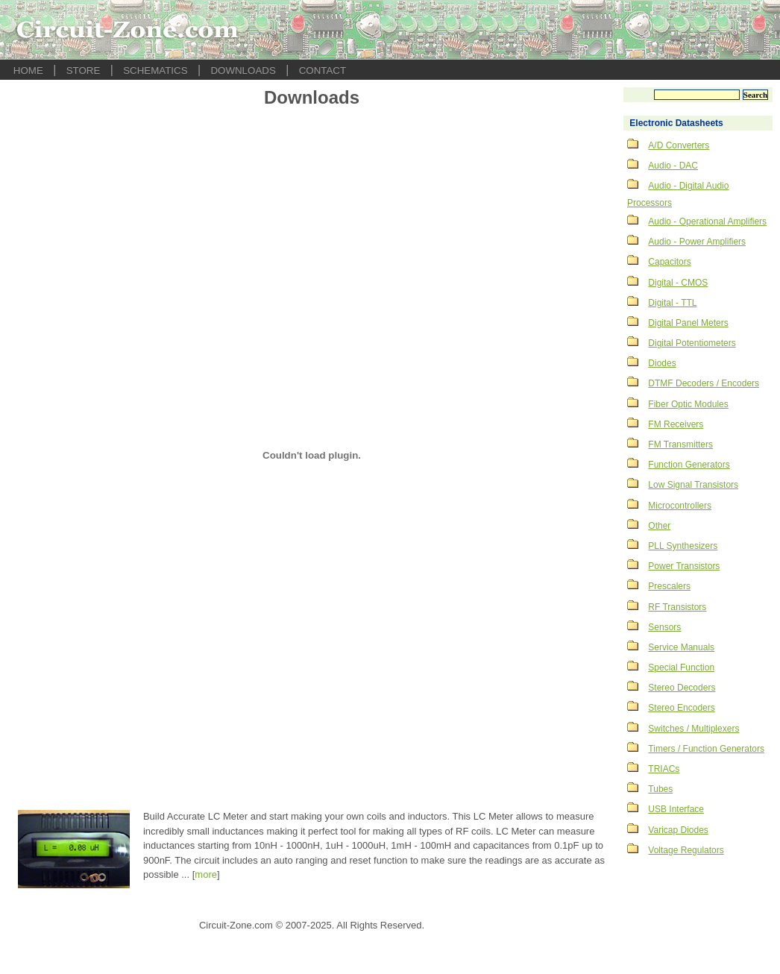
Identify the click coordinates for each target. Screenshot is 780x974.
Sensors (664, 627)
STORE (83, 70)
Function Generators (688, 464)
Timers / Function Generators (706, 749)
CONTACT (322, 70)
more (206, 874)
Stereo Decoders (681, 687)
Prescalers (669, 586)
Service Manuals (681, 647)
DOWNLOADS (242, 70)
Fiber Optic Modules (688, 404)
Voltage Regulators (685, 850)
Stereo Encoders (681, 708)
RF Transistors (677, 607)
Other (659, 526)
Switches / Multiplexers (693, 728)
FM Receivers (675, 424)
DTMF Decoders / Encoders (703, 383)
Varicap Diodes (678, 830)
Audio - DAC (673, 165)
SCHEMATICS (155, 70)
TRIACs (663, 769)
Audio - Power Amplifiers (697, 241)
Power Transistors (684, 566)
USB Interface (676, 809)
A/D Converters (678, 145)
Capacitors (669, 262)
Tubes (660, 789)
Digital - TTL (672, 303)
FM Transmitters (680, 444)
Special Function (681, 667)
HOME (28, 70)
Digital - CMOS (678, 282)
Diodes (662, 363)
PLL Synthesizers (682, 546)
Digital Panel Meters (688, 323)
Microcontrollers (679, 505)
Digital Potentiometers (691, 343)
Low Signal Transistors (693, 485)
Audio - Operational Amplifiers (707, 221)
